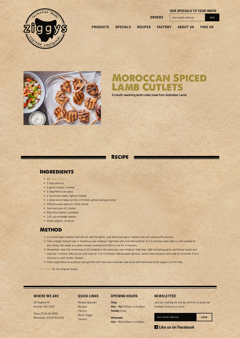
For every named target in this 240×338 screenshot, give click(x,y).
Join (204, 317)
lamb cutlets (58, 179)
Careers (82, 319)
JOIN (212, 17)
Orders (156, 17)
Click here (45, 269)
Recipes (144, 27)
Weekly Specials (87, 302)
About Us (186, 27)
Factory (164, 27)
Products (100, 27)
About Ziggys (85, 315)
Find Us (207, 27)
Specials (123, 27)
